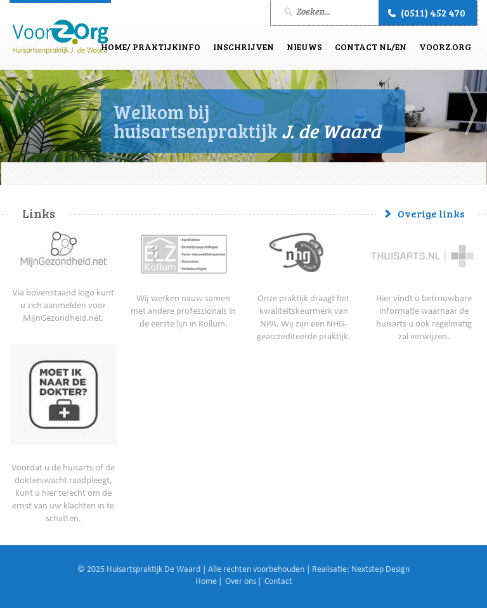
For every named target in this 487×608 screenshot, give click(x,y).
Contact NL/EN (370, 47)
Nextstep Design (380, 570)
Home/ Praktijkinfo (150, 47)
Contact (278, 582)
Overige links (431, 213)
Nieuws (304, 47)
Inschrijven (243, 47)
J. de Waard (60, 37)
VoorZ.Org (445, 47)
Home (206, 582)
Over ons (240, 582)
